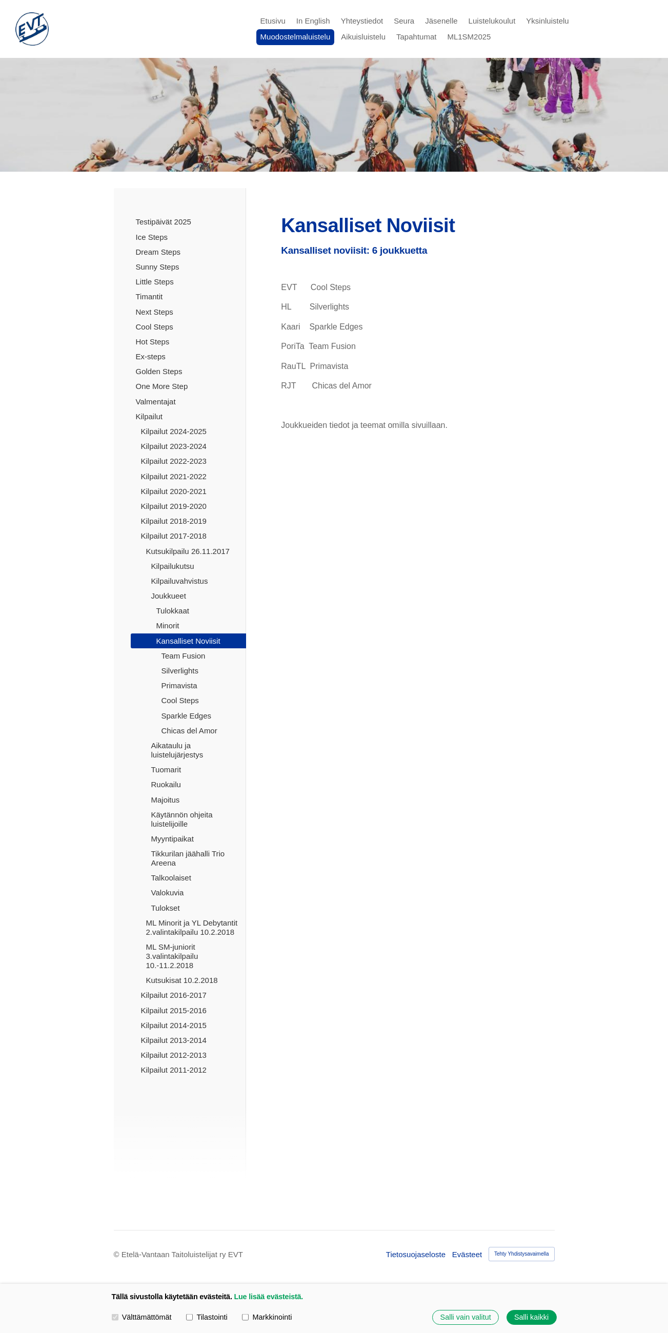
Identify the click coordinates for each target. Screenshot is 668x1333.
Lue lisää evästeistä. (268, 1297)
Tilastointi (206, 1317)
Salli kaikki (531, 1317)
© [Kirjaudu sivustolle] (118, 1254)
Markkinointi (267, 1317)
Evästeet (467, 1254)
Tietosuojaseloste (416, 1254)
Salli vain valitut (465, 1317)
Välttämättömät (142, 1317)
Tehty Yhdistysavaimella (521, 1254)
